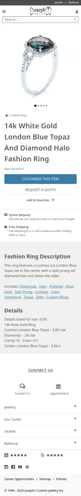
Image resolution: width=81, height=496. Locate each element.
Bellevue (40, 443)
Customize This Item (40, 179)
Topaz (28, 297)
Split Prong (23, 291)
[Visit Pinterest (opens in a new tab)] (28, 467)
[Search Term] (40, 19)
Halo (43, 286)
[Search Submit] (75, 19)
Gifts (40, 297)
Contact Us (40, 370)
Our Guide (40, 419)
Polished (56, 286)
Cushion (41, 291)
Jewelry (40, 407)
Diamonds (28, 286)
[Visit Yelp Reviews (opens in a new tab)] (59, 455)
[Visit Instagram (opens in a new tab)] (7, 467)
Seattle (40, 431)
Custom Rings (57, 297)
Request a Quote (40, 189)
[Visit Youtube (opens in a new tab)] (21, 467)
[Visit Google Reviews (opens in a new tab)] (22, 455)
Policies (61, 479)
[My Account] (77, 11)
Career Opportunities (19, 479)
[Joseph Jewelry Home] (6, 115)
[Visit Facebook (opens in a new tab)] (14, 467)
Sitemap (45, 479)
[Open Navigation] (4, 11)
